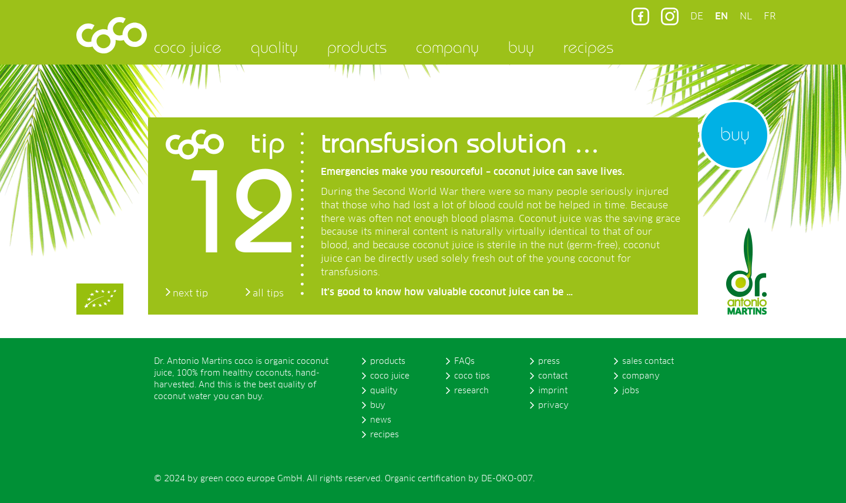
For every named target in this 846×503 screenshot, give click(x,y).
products (357, 47)
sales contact (648, 361)
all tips (268, 293)
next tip (190, 293)
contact (553, 376)
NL (746, 16)
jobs (630, 391)
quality (274, 47)
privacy (553, 405)
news (380, 420)
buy (521, 47)
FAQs (464, 361)
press (549, 361)
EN (721, 16)
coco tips (472, 376)
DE (696, 16)
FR (770, 16)
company (447, 47)
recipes (588, 47)
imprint (553, 391)
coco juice (187, 47)
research (471, 391)
